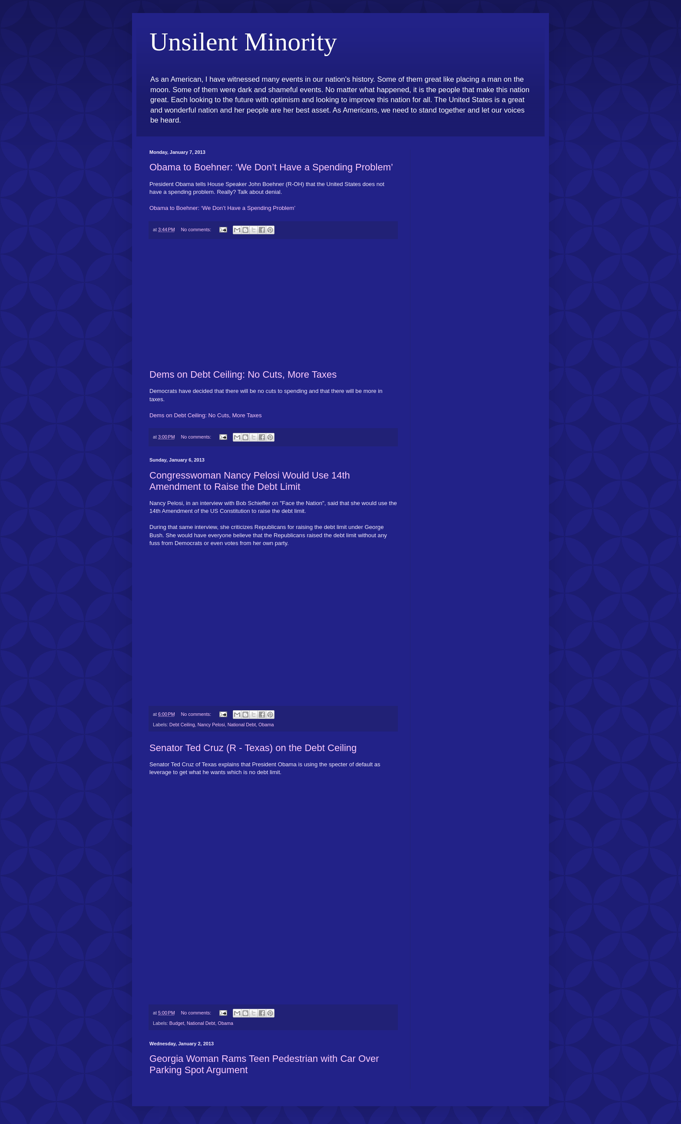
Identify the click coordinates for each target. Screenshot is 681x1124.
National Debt (242, 724)
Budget (176, 1023)
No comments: (197, 229)
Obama (266, 724)
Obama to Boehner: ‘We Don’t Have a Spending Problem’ (271, 167)
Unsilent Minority (243, 41)
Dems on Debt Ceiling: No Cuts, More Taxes (243, 374)
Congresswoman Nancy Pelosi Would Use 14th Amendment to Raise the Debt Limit (249, 481)
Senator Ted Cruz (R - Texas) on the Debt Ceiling (253, 747)
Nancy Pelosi (211, 724)
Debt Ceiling (182, 724)
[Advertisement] (273, 304)
